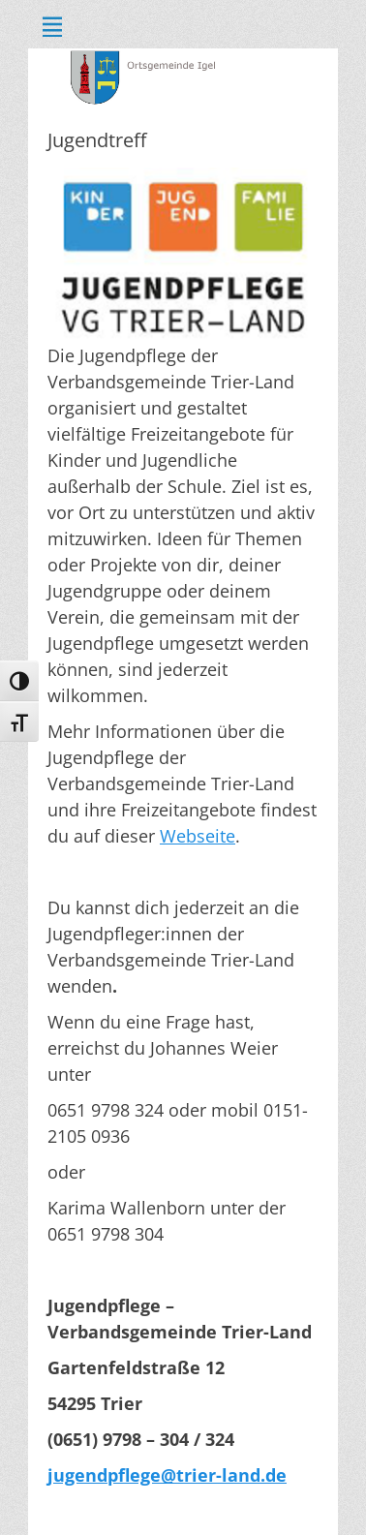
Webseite (197, 835)
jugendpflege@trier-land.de (167, 1475)
